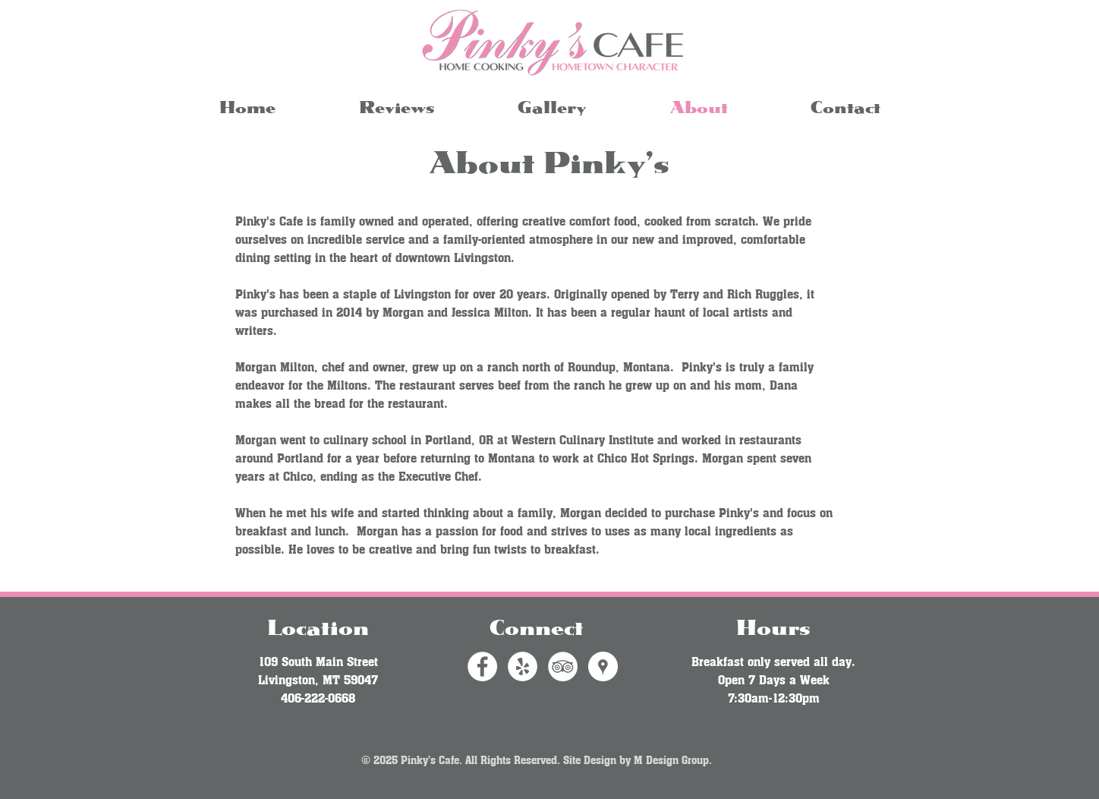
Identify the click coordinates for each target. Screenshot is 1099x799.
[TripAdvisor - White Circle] (563, 666)
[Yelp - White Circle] (522, 666)
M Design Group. (673, 759)
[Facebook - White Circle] (482, 666)
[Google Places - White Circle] (603, 666)
